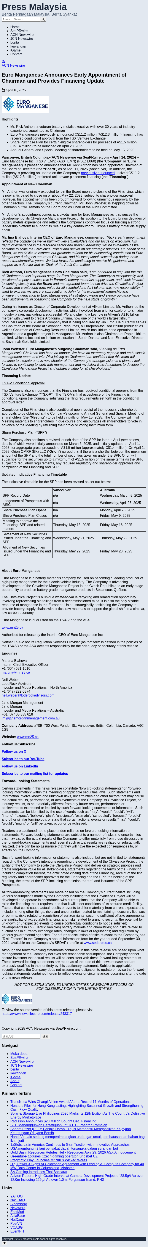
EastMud (17, 1212)
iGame (15, 50)
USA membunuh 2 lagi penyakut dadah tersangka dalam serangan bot (64, 1148)
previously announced (98, 173)
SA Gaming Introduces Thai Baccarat (38, 1172)
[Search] (43, 19)
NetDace (17, 1219)
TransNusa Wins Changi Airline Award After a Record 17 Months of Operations (70, 1102)
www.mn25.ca (12, 627)
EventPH (17, 1231)
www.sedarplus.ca (98, 943)
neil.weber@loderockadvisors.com (28, 695)
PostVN (16, 1223)
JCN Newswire (21, 38)
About (14, 1081)
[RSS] (3, 61)
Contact (16, 54)
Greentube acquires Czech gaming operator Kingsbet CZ (54, 1156)
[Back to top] (4, 1243)
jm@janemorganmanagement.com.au (31, 718)
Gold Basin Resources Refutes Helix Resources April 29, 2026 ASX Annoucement (73, 1152)
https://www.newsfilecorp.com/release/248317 (37, 1014)
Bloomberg (18, 1204)
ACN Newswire (22, 35)
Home (15, 27)
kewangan (18, 46)
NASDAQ (17, 1200)
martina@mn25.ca (16, 672)
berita (14, 42)
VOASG (16, 1227)
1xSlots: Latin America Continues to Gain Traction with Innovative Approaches (69, 1144)
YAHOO (16, 1196)
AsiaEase (17, 1216)
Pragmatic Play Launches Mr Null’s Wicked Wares (48, 1160)
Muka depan (19, 1054)
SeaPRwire (19, 31)
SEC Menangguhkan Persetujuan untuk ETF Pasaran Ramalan (58, 1125)
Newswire (17, 1208)
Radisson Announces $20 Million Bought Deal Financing (53, 1121)
